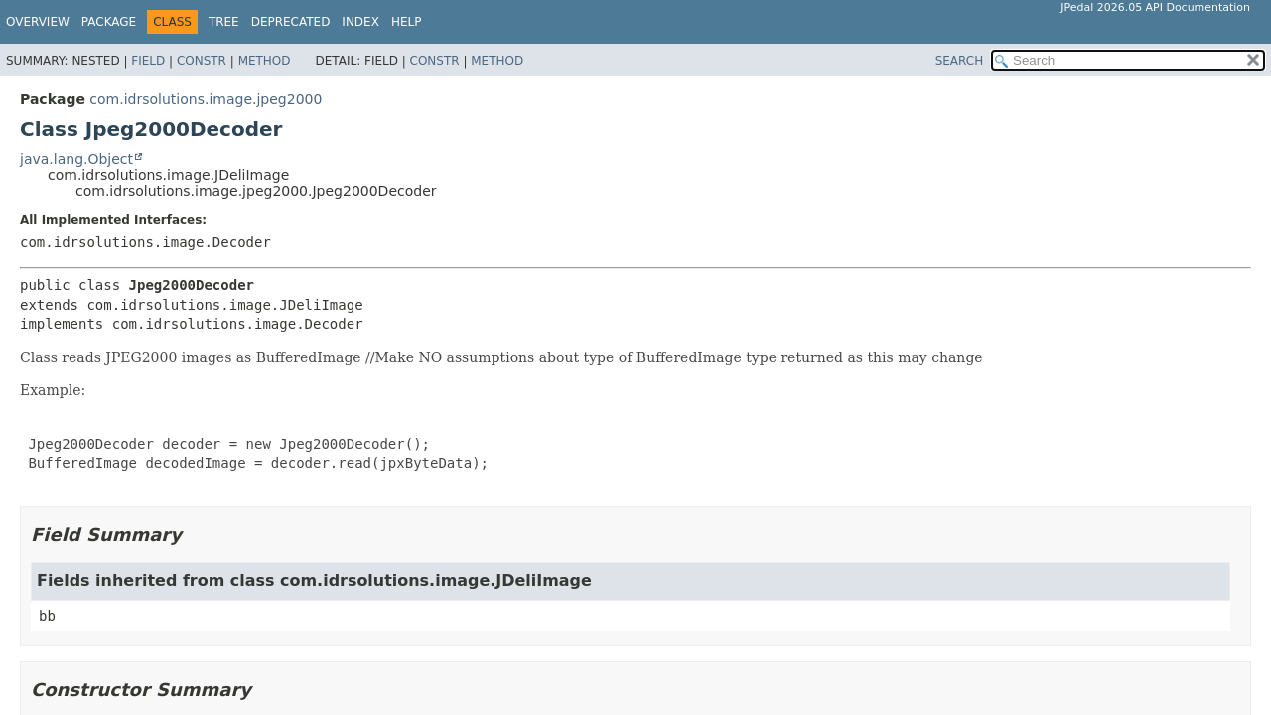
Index (360, 22)
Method (264, 61)
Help (406, 22)
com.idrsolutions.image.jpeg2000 (205, 99)
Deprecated (291, 22)
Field (148, 61)
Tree (224, 22)
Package (108, 22)
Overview (38, 22)
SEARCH (959, 61)
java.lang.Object (76, 159)
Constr (201, 61)
